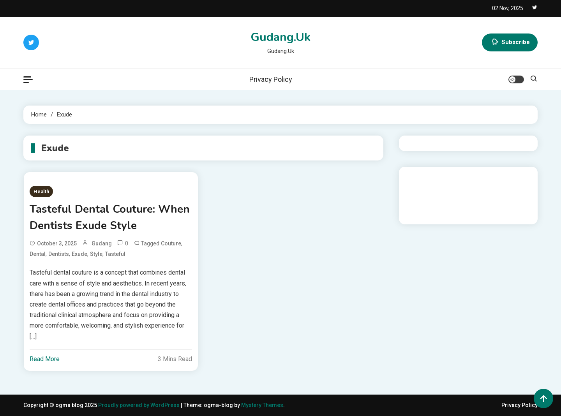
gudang (102, 243)
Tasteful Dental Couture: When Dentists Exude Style (110, 217)
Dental (38, 254)
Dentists (58, 254)
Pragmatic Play (424, 188)
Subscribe (510, 42)
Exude (79, 254)
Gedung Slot (420, 177)
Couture (171, 243)
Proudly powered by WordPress (139, 405)
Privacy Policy (270, 79)
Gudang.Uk (280, 37)
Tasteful (115, 254)
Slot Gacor (418, 198)
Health (41, 191)
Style (96, 254)
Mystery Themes (262, 405)
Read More (45, 359)
